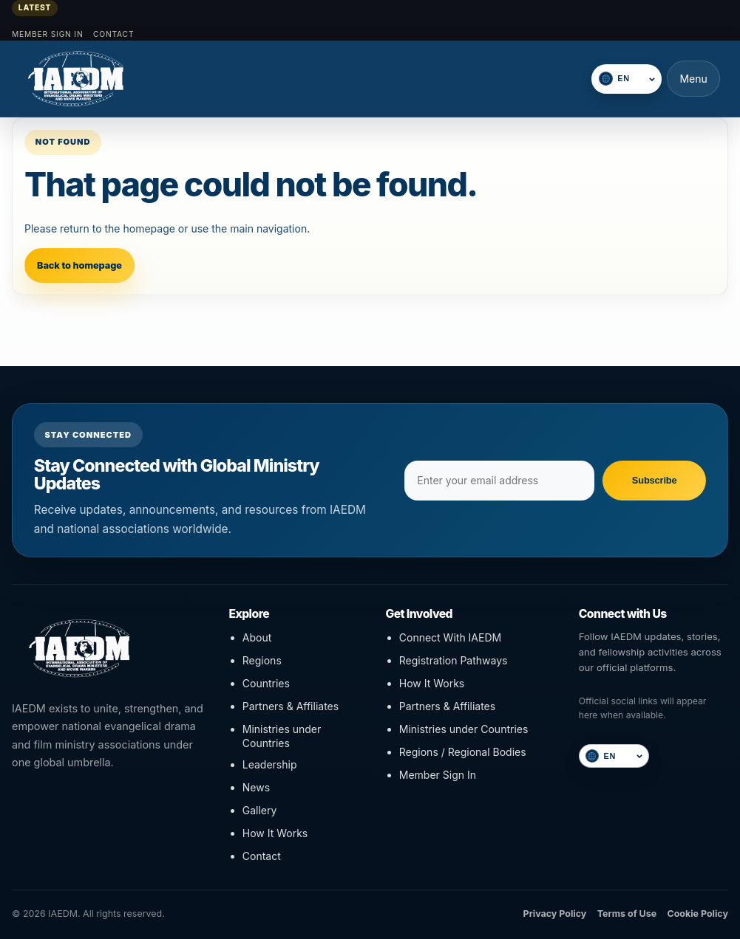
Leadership (269, 764)
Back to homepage (79, 265)
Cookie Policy (697, 913)
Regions (262, 660)
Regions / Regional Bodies (462, 752)
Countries (266, 683)
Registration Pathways (453, 660)
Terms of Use (626, 913)
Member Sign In (47, 34)
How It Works (275, 833)
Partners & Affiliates (290, 706)
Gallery (259, 810)
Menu (693, 78)
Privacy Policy (555, 913)
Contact (113, 34)
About (256, 637)
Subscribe (654, 480)
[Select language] (635, 78)
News (256, 787)
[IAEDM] (97, 78)
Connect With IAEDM (450, 637)
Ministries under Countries (282, 736)
